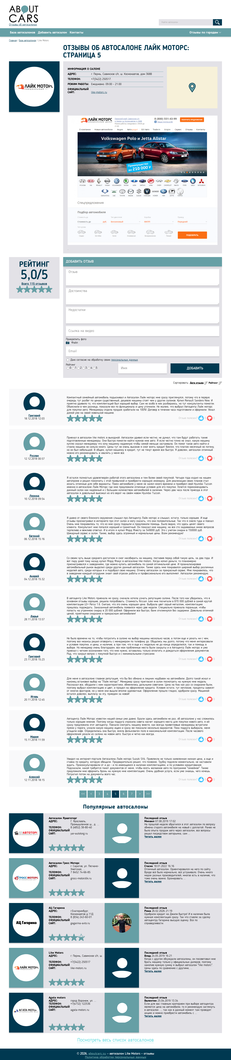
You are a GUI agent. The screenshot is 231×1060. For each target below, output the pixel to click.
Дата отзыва (197, 383)
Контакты (76, 32)
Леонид (34, 496)
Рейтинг (70, 365)
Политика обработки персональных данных (115, 1055)
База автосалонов (22, 32)
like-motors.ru (99, 93)
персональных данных (124, 360)
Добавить (195, 369)
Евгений (34, 536)
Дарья (34, 617)
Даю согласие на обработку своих (102, 360)
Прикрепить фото (76, 339)
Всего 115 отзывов (34, 284)
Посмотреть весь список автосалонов (115, 1038)
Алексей (34, 777)
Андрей (34, 576)
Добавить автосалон (52, 32)
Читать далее (153, 837)
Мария (34, 737)
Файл (74, 343)
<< (83, 794)
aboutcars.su (97, 1051)
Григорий (34, 416)
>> (148, 794)
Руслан (34, 456)
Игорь (34, 697)
